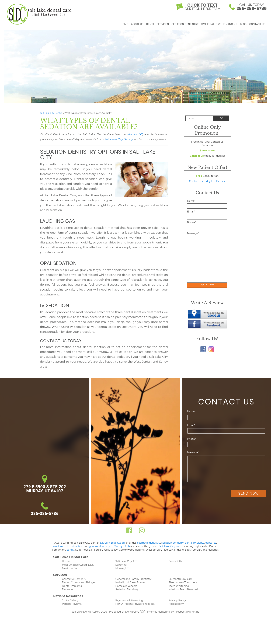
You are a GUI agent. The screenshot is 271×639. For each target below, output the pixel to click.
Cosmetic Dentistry (74, 579)
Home (124, 25)
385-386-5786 (44, 513)
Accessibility (176, 603)
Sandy (128, 139)
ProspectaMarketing (187, 611)
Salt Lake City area (170, 546)
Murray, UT (134, 134)
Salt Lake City (113, 139)
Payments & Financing (129, 600)
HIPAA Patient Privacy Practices (135, 603)
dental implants (194, 542)
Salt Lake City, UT (126, 561)
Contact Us (257, 25)
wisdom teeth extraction (68, 546)
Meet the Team (71, 568)
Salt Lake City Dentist (51, 113)
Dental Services (157, 25)
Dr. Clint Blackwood (112, 542)
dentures (210, 542)
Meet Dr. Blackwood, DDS (78, 564)
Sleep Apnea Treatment (183, 582)
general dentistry (99, 546)
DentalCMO (135, 611)
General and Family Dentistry (133, 579)
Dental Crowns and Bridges (79, 582)
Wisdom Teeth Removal (183, 589)
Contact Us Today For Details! (207, 181)
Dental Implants (72, 586)
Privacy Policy (177, 600)
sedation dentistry (172, 542)
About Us (137, 25)
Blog (243, 25)
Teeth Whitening (179, 586)
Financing (230, 25)
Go (221, 118)
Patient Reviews (72, 603)
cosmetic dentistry (148, 542)
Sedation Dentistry (185, 25)
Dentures (67, 589)
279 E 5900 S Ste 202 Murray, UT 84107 (44, 488)
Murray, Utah (122, 546)
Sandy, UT (121, 564)
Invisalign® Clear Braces (130, 582)
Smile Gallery (211, 25)
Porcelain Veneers (126, 586)
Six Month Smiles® (180, 579)
